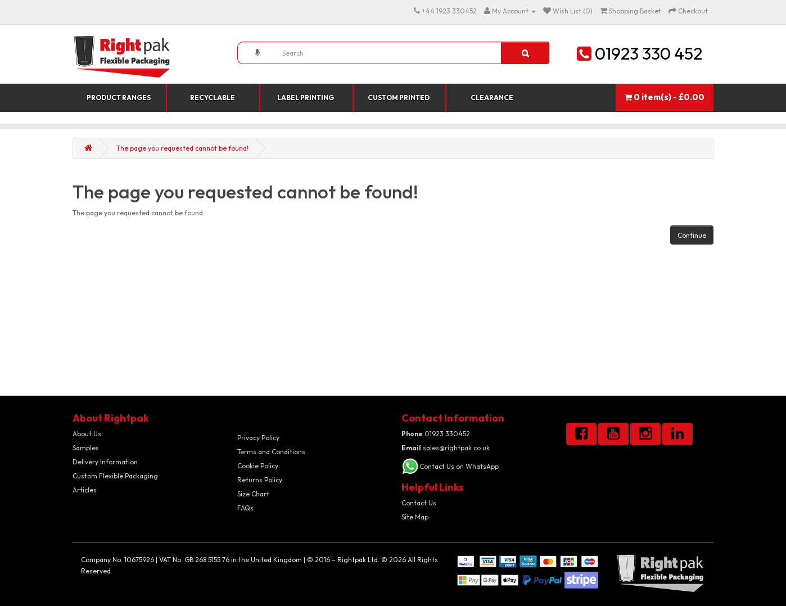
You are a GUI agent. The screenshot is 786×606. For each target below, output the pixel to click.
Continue (691, 235)
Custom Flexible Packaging (115, 476)
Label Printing (305, 97)
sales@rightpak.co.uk (445, 448)
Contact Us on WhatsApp (459, 466)
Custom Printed (399, 97)
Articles (85, 490)
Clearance (492, 97)
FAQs (245, 508)
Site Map (414, 517)
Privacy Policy (258, 437)
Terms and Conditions (271, 451)
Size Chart (253, 494)
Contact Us (418, 503)
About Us (87, 433)
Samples (86, 448)
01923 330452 (435, 433)
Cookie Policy (257, 466)
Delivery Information (105, 462)
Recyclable (212, 97)
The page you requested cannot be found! (182, 148)
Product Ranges (119, 97)
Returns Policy (259, 480)
